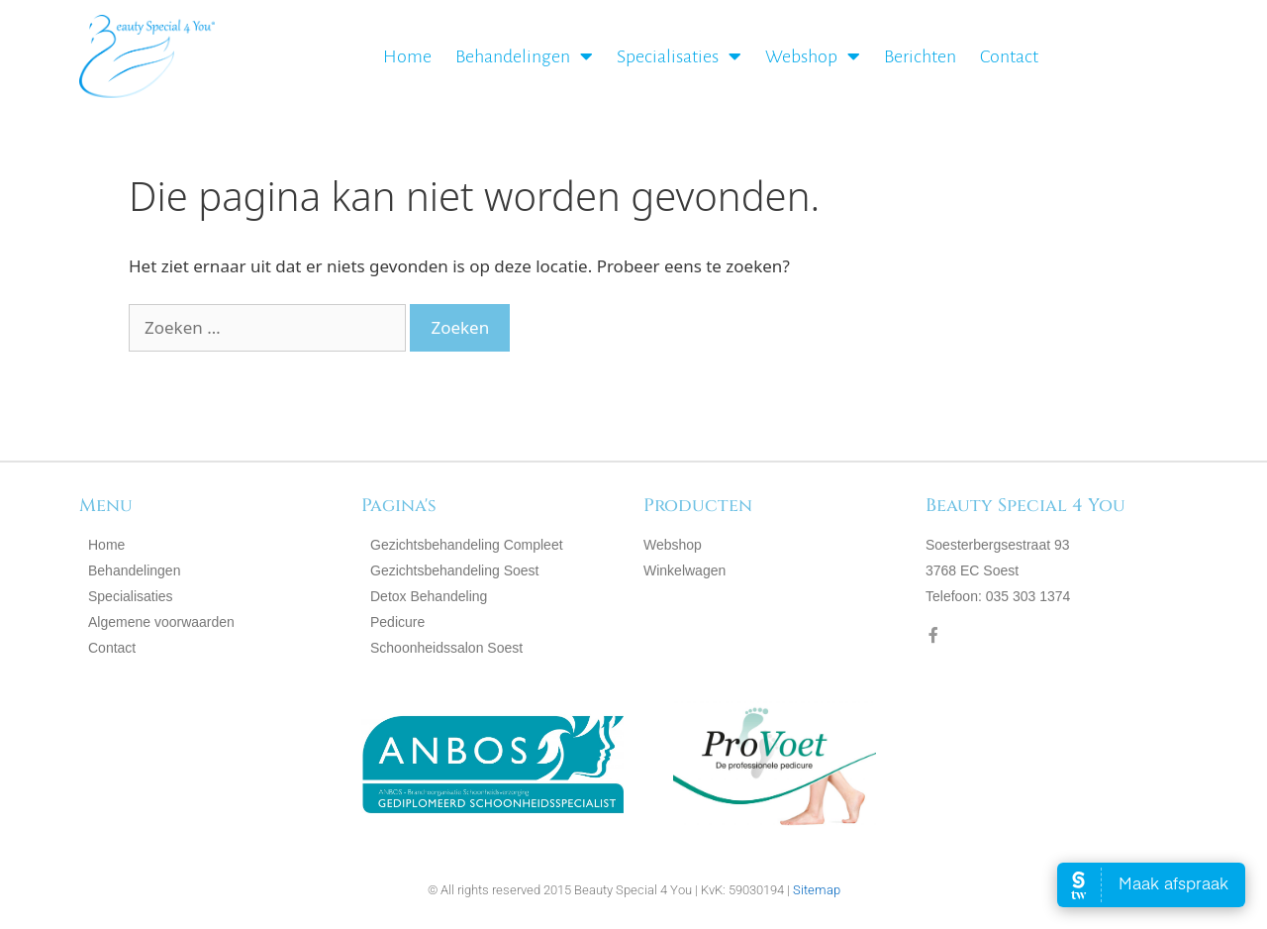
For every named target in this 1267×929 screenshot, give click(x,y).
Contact (1009, 56)
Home (407, 56)
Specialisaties (679, 56)
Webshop (812, 56)
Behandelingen (524, 56)
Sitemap (816, 889)
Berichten (920, 56)
